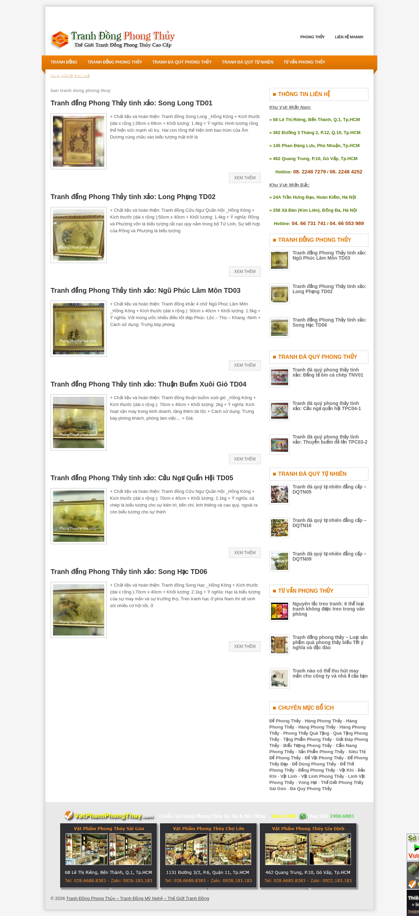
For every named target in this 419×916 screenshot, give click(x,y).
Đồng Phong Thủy (316, 770)
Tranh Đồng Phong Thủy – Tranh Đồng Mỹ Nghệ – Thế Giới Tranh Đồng (137, 898)
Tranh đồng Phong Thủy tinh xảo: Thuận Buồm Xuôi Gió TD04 (148, 384)
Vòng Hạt (307, 782)
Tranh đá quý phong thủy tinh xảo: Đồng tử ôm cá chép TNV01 (328, 372)
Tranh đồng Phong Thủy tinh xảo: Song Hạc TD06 (129, 571)
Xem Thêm (245, 177)
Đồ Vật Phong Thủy (324, 757)
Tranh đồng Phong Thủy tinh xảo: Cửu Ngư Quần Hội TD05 (142, 478)
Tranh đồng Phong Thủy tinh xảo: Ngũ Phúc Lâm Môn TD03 (146, 290)
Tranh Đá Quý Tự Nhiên (247, 62)
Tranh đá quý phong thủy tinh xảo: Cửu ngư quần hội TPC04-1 (327, 406)
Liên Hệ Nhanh (349, 37)
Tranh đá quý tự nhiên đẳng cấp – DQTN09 (329, 556)
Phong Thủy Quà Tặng (306, 733)
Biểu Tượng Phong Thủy (307, 745)
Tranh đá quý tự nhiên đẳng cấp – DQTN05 (329, 489)
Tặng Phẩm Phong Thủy (307, 739)
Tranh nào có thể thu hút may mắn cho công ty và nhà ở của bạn (330, 673)
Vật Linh (289, 776)
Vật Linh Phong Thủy (322, 776)
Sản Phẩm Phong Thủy (321, 751)
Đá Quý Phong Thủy (311, 788)
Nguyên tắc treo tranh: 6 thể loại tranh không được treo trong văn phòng (329, 609)
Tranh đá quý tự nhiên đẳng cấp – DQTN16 (329, 523)
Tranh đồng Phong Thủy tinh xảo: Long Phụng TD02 (133, 196)
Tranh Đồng (64, 62)
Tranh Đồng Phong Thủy (114, 62)
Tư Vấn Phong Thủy (304, 62)
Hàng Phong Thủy (323, 720)
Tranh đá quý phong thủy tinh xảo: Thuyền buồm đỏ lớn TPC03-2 (330, 439)
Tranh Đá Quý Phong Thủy (182, 62)
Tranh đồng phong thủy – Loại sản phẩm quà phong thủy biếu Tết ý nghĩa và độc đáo (330, 642)
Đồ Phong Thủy (285, 720)
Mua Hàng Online (70, 76)
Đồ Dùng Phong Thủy (314, 764)
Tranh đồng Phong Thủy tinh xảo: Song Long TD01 (132, 103)
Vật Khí (346, 770)
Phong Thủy (312, 37)
